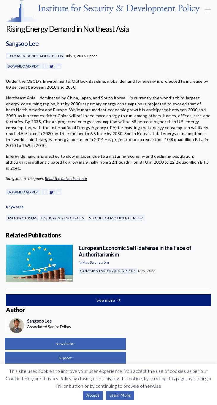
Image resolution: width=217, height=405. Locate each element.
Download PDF (23, 66)
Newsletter (65, 343)
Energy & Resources (62, 218)
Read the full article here (66, 178)
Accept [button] (92, 395)
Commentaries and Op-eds (35, 56)
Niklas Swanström (94, 262)
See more (106, 300)
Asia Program (22, 218)
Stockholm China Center (116, 218)
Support (65, 358)
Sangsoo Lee (22, 43)
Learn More (120, 395)
